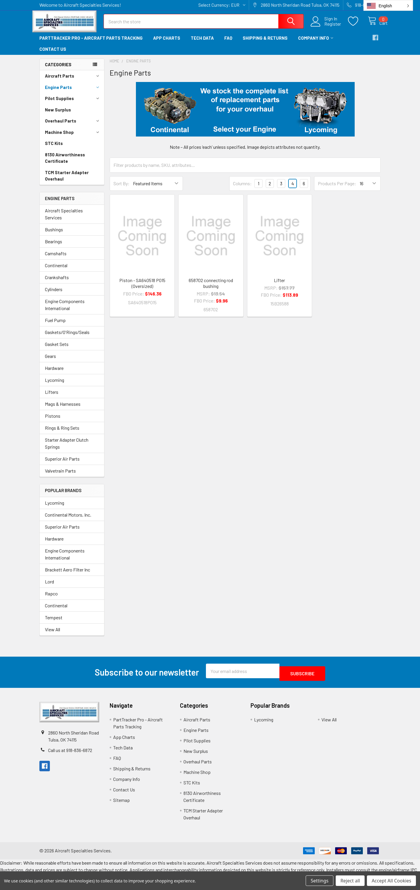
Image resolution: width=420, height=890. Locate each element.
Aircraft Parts (73, 81)
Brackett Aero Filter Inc (67, 575)
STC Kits (54, 148)
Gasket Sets (57, 349)
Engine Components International (65, 310)
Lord (49, 587)
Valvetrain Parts (60, 476)
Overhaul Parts (73, 126)
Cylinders (53, 294)
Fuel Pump (55, 325)
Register (326, 27)
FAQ (228, 43)
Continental (56, 270)
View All (52, 634)
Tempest (53, 622)
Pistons (52, 421)
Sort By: (121, 188)
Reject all (350, 880)
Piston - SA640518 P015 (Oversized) (142, 288)
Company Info (315, 43)
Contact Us (52, 54)
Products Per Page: (337, 188)
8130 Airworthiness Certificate (65, 163)
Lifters (51, 397)
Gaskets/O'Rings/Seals (67, 337)
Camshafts (55, 258)
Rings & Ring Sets (62, 433)
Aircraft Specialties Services (64, 219)
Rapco (51, 599)
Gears (50, 361)
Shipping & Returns (265, 43)
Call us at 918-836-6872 (70, 753)
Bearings (53, 246)
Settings (319, 880)
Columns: (242, 188)
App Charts (166, 43)
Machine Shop (73, 137)
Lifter (279, 285)
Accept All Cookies (391, 880)
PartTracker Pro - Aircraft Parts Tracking (91, 43)
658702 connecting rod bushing (211, 288)
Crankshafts (57, 282)
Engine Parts (73, 92)
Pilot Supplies (73, 103)
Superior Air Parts (62, 464)
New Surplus (58, 115)
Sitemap (121, 802)
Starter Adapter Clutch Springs (66, 448)
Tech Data (202, 43)
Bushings (54, 234)
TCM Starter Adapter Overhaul (67, 181)
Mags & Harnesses (62, 409)
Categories (58, 69)
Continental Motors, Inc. (68, 520)
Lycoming (54, 385)
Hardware (54, 373)
